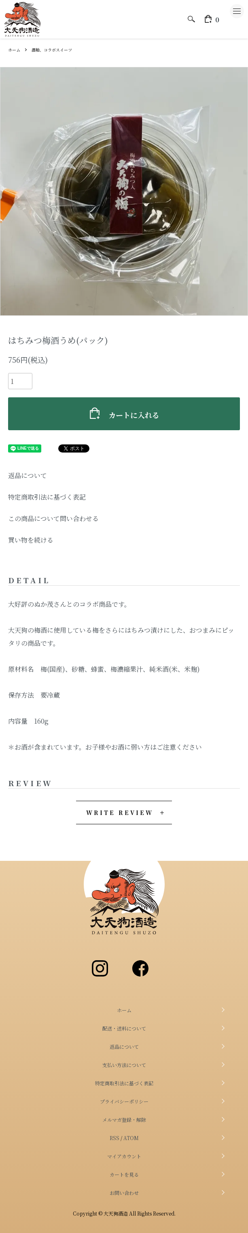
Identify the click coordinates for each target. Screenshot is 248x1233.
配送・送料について (124, 1028)
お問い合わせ (124, 1192)
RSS (114, 1137)
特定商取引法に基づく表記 (47, 497)
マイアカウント (124, 1156)
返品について (27, 475)
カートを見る (124, 1174)
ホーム (14, 50)
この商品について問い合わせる (53, 518)
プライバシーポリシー (124, 1101)
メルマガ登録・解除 (124, 1119)
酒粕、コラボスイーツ (52, 50)
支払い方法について (124, 1064)
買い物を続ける (30, 540)
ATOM (131, 1137)
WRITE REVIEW (119, 812)
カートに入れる (124, 413)
